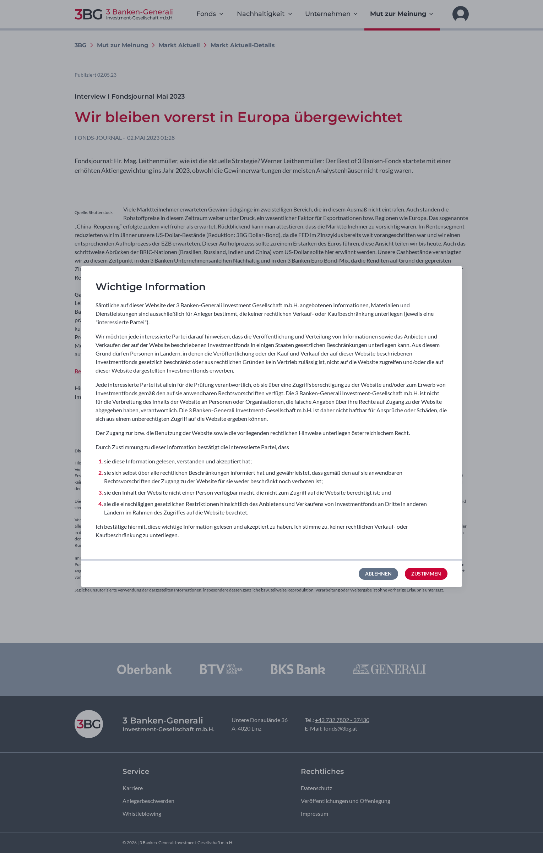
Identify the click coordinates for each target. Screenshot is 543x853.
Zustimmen (426, 574)
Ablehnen (378, 574)
